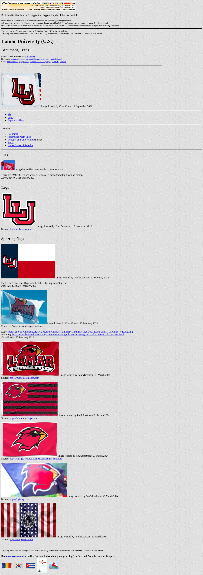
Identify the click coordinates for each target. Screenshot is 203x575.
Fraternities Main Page (19, 136)
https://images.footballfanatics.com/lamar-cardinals (36, 458)
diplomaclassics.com (20, 229)
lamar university (27, 59)
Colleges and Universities (21, 139)
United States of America (20, 145)
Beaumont (13, 134)
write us (55, 61)
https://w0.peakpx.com (21, 539)
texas (37, 59)
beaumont (15, 59)
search (26, 61)
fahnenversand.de (15, 556)
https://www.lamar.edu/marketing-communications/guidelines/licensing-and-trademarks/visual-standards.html (68, 334)
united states (56, 59)
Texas (10, 142)
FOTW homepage (14, 61)
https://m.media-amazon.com (24, 377)
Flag (10, 114)
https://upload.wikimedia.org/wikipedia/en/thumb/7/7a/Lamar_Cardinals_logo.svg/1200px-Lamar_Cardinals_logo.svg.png (70, 331)
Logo (10, 117)
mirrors (63, 61)
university (45, 59)
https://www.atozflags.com (23, 418)
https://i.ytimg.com (19, 499)
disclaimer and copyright (40, 61)
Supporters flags (16, 120)
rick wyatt (31, 56)
